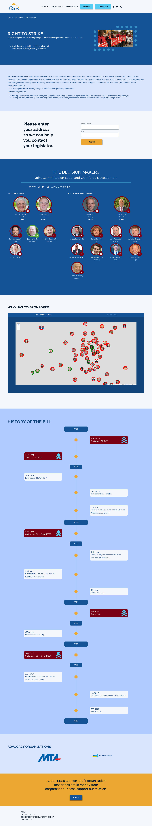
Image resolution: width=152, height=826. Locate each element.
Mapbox (134, 384)
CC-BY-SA (127, 384)
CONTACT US (26, 819)
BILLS (15, 18)
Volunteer (103, 7)
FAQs (23, 812)
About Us (45, 7)
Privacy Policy (28, 814)
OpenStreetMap (117, 384)
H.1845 (73, 38)
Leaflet (108, 384)
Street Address (86, 124)
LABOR (21, 18)
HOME (9, 18)
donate (86, 7)
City (82, 131)
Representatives (44, 315)
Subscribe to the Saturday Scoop (37, 817)
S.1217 (80, 38)
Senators (111, 315)
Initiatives (56, 7)
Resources (71, 7)
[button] (18, 325)
